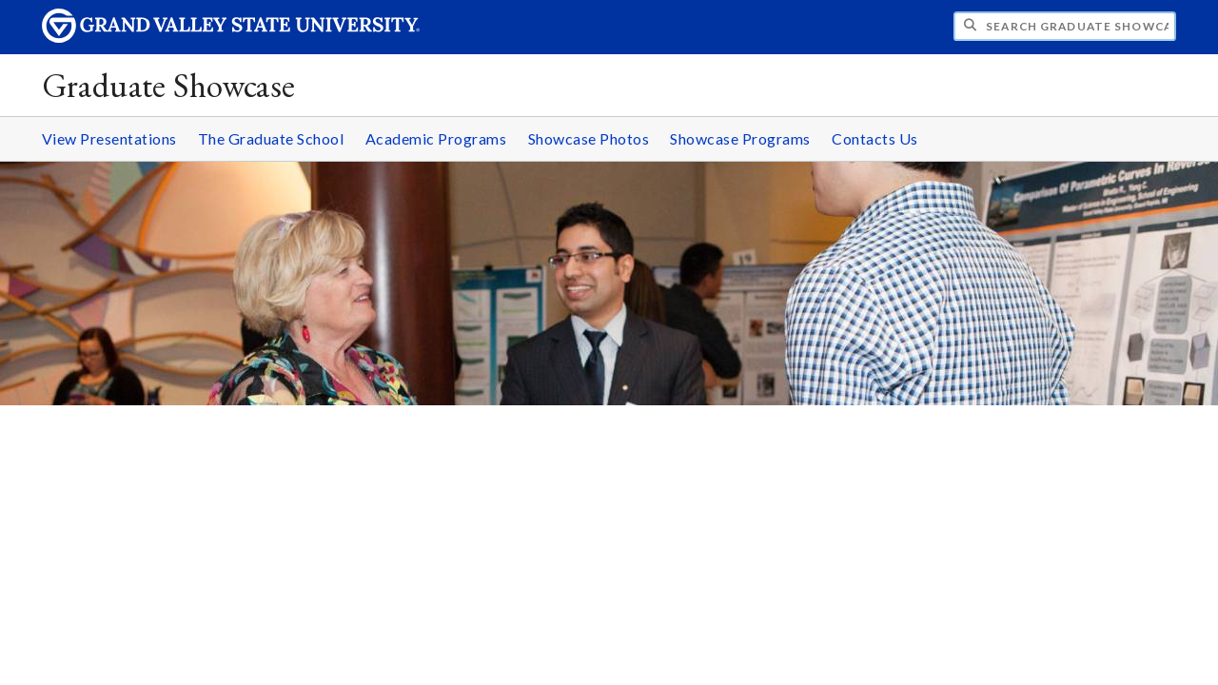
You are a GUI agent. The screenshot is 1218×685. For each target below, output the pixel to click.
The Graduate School (271, 138)
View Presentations (109, 138)
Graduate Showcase (169, 85)
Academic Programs (436, 138)
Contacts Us (875, 138)
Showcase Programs (740, 138)
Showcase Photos (589, 138)
